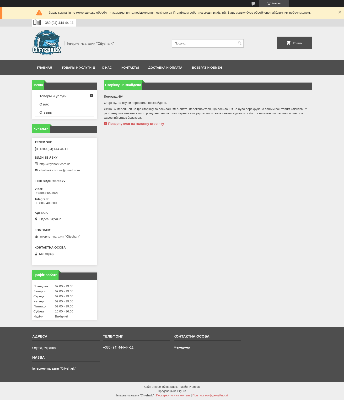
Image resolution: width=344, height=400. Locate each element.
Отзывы (46, 112)
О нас (107, 67)
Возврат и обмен (207, 67)
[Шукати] (239, 43)
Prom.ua (194, 387)
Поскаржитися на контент (173, 395)
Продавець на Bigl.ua (172, 391)
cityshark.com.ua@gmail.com (59, 170)
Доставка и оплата (165, 67)
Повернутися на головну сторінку (136, 124)
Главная (44, 67)
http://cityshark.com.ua (54, 164)
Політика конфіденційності (210, 395)
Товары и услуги (76, 67)
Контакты (130, 67)
